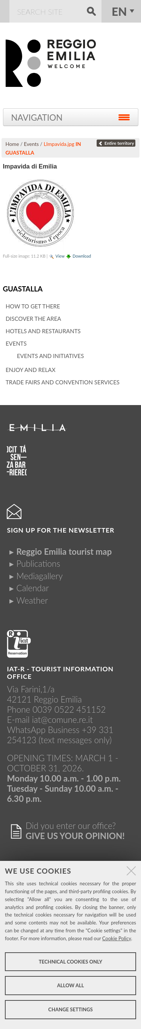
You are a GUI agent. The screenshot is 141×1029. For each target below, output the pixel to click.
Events (31, 144)
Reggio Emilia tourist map (64, 551)
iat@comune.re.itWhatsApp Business (49, 725)
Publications (38, 564)
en (119, 11)
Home (12, 144)
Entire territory (116, 143)
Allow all (70, 985)
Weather (32, 600)
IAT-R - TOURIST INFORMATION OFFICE (60, 672)
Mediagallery (39, 576)
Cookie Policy (116, 938)
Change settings (70, 1009)
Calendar (32, 588)
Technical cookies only (70, 962)
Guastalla (22, 288)
